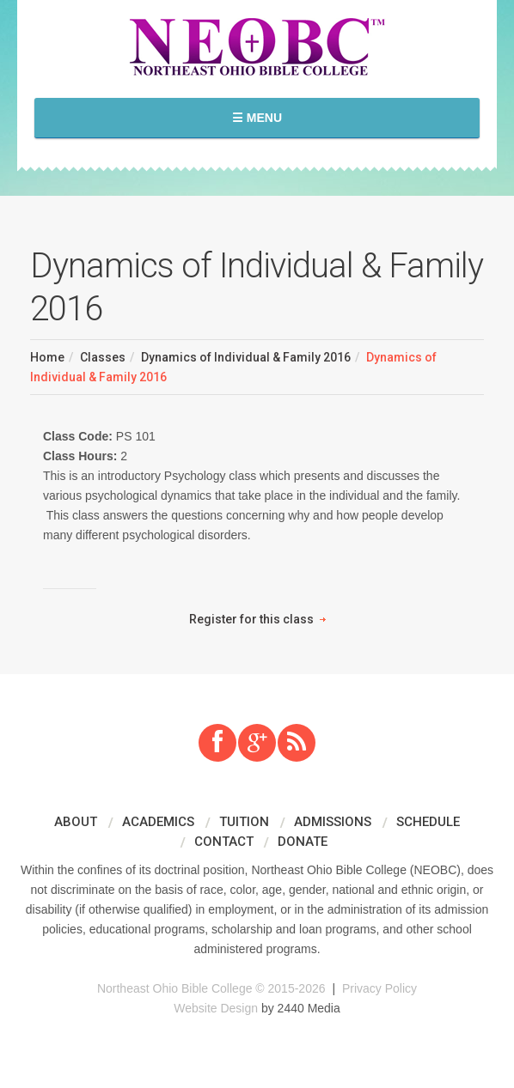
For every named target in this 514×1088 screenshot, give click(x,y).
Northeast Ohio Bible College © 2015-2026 (211, 988)
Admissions (332, 822)
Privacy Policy (379, 988)
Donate (302, 841)
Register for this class (251, 619)
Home (47, 357)
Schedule (428, 822)
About (75, 822)
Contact (224, 841)
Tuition (244, 822)
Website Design (216, 1008)
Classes (102, 357)
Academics (158, 822)
